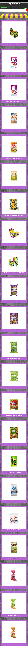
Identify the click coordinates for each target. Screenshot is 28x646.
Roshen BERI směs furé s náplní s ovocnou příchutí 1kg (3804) (14, 101)
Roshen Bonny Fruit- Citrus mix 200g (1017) (14, 615)
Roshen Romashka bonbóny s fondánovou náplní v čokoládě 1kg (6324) (14, 215)
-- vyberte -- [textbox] (5, 11)
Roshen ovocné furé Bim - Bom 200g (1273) (14, 329)
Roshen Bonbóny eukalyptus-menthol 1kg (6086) (14, 358)
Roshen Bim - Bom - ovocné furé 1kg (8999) (14, 301)
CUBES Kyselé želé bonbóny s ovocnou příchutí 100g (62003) (14, 44)
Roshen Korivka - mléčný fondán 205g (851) (14, 558)
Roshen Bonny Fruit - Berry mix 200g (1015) (14, 586)
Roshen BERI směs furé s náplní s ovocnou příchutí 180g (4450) (14, 72)
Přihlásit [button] (25, 8)
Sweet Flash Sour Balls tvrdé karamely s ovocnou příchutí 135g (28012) (14, 272)
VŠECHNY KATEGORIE (4, 7)
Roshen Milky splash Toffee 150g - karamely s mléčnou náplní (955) (14, 501)
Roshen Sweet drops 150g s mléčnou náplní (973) (14, 529)
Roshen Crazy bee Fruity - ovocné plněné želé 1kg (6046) (14, 415)
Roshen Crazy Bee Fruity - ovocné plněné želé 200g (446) (14, 158)
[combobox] (15, 11)
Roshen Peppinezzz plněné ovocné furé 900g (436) (14, 472)
